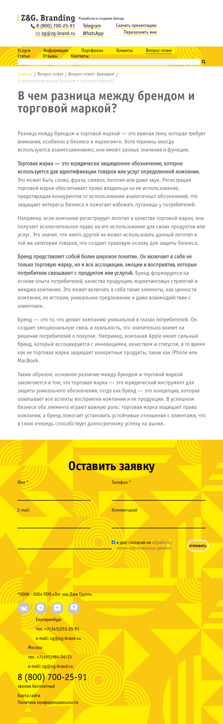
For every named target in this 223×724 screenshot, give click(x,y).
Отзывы (50, 56)
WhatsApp (93, 33)
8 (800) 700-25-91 (53, 26)
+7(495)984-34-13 (54, 657)
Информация (55, 51)
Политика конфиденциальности (48, 702)
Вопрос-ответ (159, 51)
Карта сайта (29, 696)
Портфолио (92, 51)
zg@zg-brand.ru (55, 33)
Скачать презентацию (136, 26)
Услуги (24, 51)
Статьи (24, 56)
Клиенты (124, 51)
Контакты (80, 56)
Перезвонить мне (140, 32)
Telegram (92, 26)
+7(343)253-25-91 (61, 629)
